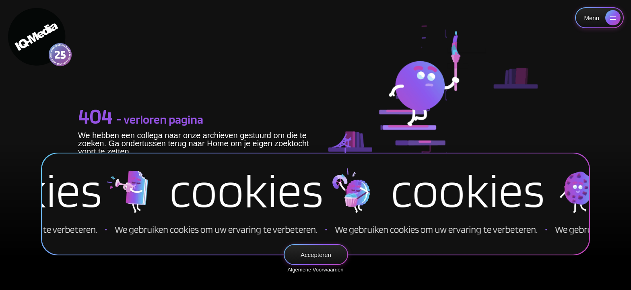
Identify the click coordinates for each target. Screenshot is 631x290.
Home (217, 143)
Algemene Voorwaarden (316, 269)
